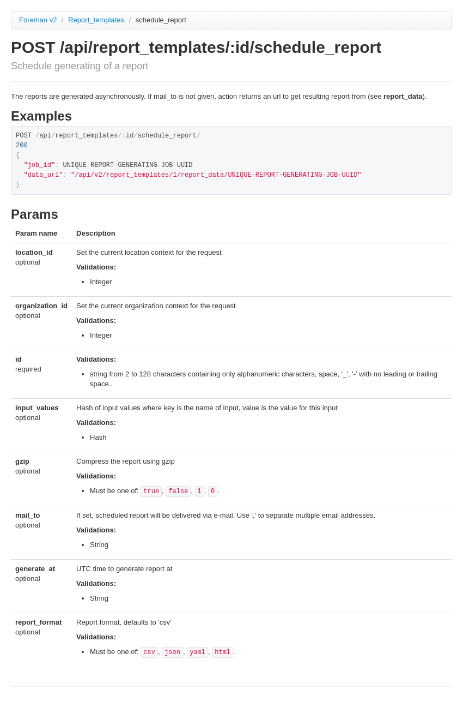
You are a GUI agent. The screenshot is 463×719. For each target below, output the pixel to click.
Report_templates (97, 20)
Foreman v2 (38, 20)
